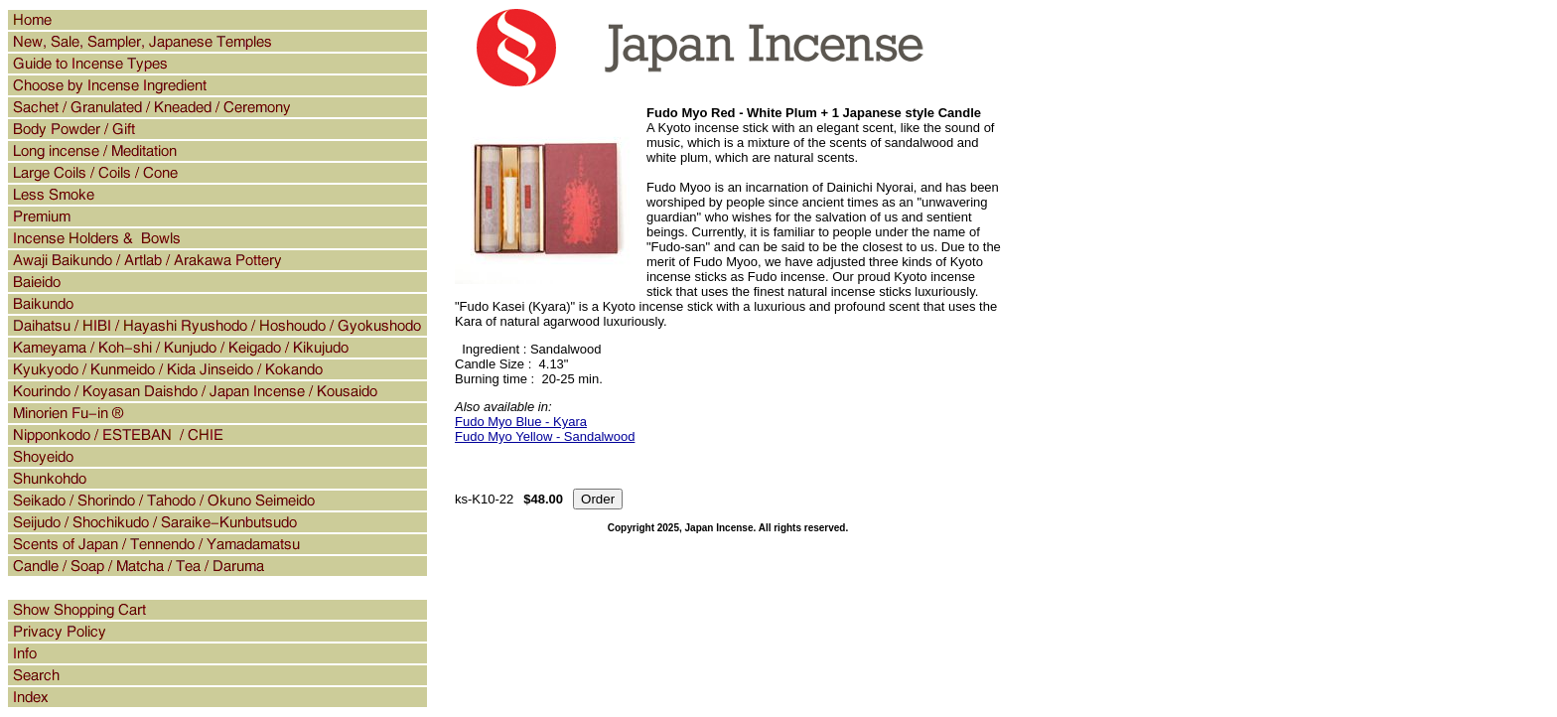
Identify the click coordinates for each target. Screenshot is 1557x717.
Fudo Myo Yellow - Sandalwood (545, 436)
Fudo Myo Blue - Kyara (521, 421)
